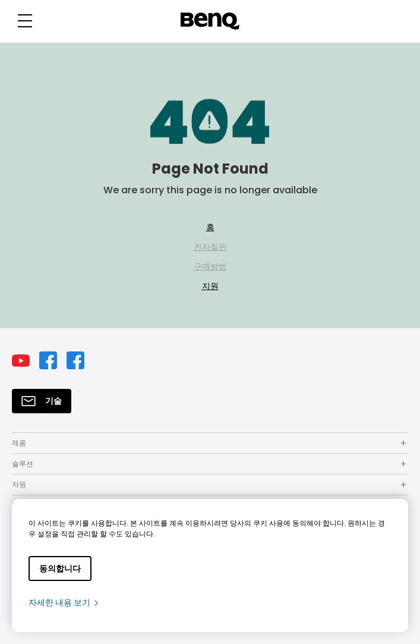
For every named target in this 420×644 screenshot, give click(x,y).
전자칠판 (210, 247)
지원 (210, 286)
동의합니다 (60, 568)
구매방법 (210, 266)
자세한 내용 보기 (64, 602)
